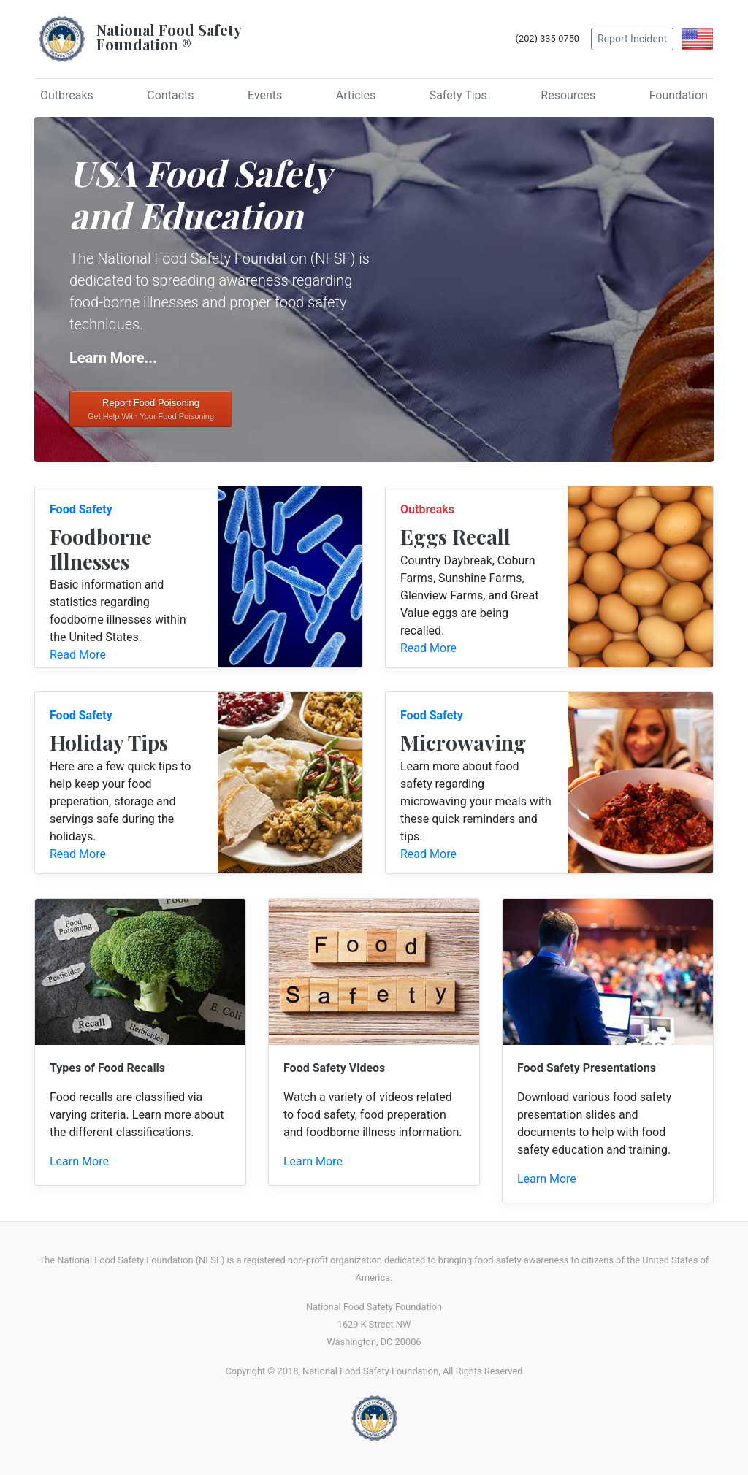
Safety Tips (458, 95)
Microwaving (463, 742)
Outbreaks (67, 95)
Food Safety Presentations (586, 1068)
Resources (568, 95)
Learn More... (113, 358)
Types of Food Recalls (107, 1068)
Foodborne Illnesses (101, 549)
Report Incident (632, 39)
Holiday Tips (109, 742)
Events (265, 95)
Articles (355, 95)
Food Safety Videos (334, 1068)
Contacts (170, 95)
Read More (78, 655)
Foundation (678, 95)
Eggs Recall (455, 536)
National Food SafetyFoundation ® (169, 37)
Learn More (79, 1161)
